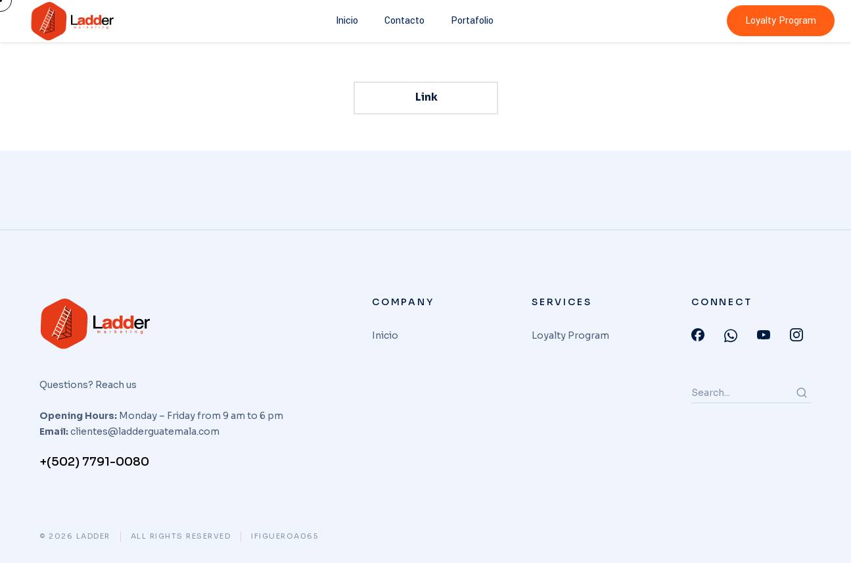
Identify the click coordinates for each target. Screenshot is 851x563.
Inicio (347, 21)
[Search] (802, 393)
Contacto (404, 21)
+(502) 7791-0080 (94, 461)
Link (425, 97)
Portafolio (472, 21)
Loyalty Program (780, 21)
